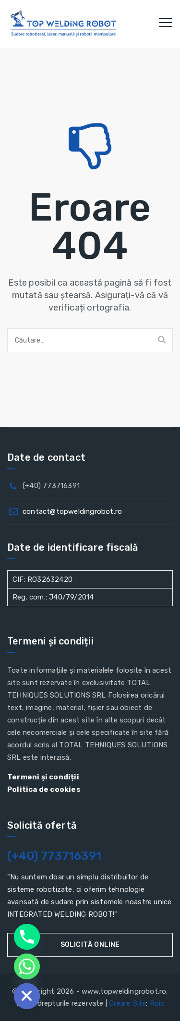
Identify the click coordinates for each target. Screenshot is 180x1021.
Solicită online (90, 945)
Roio (157, 1003)
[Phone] (27, 937)
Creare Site (127, 1003)
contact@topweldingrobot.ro (72, 511)
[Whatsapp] (27, 966)
